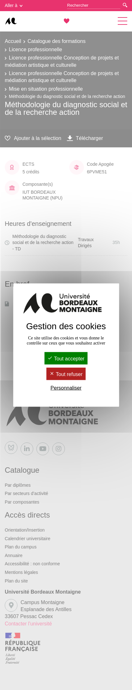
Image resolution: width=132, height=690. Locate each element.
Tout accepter (65, 358)
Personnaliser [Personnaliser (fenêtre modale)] (66, 388)
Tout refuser (66, 374)
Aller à (13, 5)
